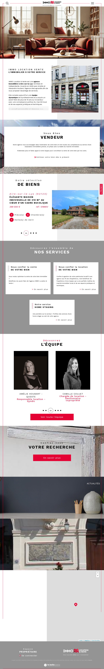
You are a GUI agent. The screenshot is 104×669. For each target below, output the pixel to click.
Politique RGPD (83, 665)
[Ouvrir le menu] (92, 3)
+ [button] (97, 577)
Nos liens (76, 665)
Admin (71, 665)
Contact (101, 189)
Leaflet (80, 645)
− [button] (97, 580)
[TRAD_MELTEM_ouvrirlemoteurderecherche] (7, 3)
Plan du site (56, 665)
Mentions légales (64, 665)
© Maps (86, 645)
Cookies (90, 665)
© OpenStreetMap (95, 645)
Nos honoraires (47, 665)
